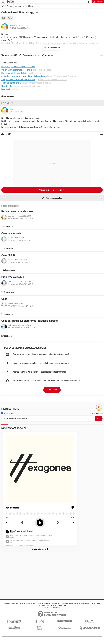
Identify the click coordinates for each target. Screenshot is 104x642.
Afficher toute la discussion (51, 190)
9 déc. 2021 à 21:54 (23, 28)
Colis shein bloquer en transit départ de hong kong (23, 76)
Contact (47, 603)
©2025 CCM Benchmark (52, 608)
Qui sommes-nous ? (11, 603)
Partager (47, 55)
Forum (9, 6)
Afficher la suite (53, 47)
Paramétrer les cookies (85, 603)
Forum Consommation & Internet (62, 76)
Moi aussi (11, 55)
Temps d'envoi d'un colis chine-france (18, 79)
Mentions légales (48, 605)
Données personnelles (69, 603)
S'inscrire (52, 389)
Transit (10, 18)
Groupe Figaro (61, 605)
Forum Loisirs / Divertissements (52, 79)
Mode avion (6, 89)
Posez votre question (31, 55)
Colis (3, 18)
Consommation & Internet (25, 6)
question (97, 2)
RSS (40, 605)
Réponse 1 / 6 (7, 103)
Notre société (30, 603)
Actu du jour (7, 413)
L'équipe (22, 603)
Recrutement (56, 603)
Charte (97, 603)
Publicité (40, 603)
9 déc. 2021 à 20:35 (16, 112)
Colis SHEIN (6, 86)
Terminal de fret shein (11, 83)
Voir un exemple (96, 413)
